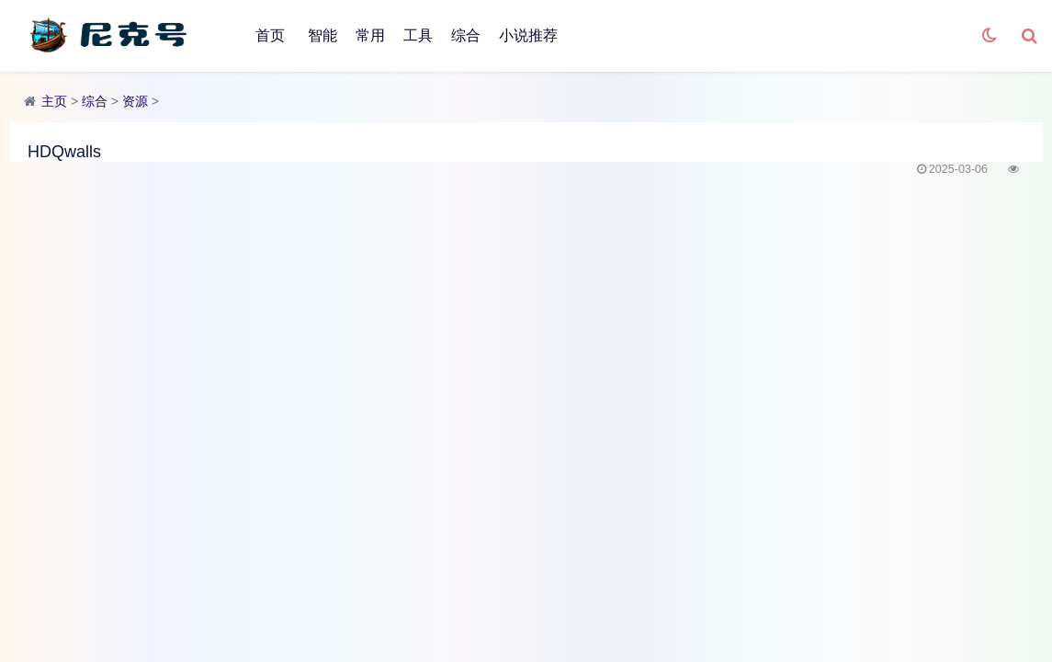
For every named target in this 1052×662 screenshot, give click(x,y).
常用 (370, 35)
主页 (54, 101)
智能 (322, 35)
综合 (466, 35)
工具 (418, 35)
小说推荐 (528, 35)
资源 (135, 101)
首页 (270, 35)
